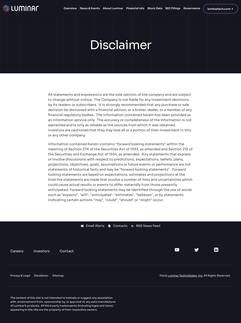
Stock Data (154, 8)
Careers (17, 251)
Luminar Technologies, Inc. (185, 275)
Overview (70, 8)
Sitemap (58, 275)
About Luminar (113, 8)
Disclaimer (41, 275)
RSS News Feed (148, 226)
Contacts (120, 226)
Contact (67, 251)
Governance (191, 8)
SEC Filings (172, 8)
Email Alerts (95, 226)
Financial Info (135, 8)
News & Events (90, 8)
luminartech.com (218, 9)
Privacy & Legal (20, 275)
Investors (42, 251)
